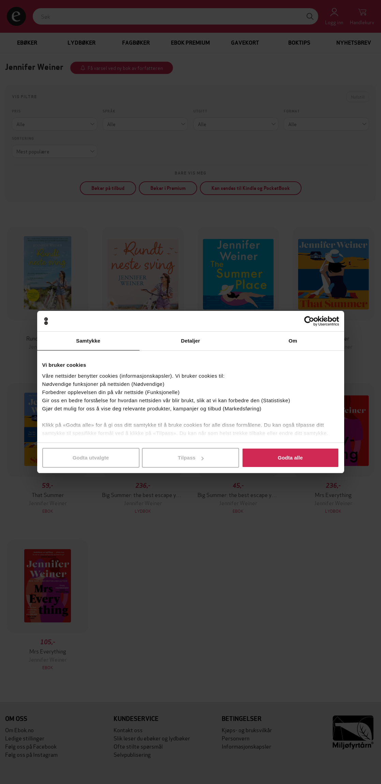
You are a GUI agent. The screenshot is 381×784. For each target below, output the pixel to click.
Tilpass (191, 458)
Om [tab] (293, 341)
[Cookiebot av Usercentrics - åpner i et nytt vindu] (309, 321)
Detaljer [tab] (190, 341)
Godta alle (290, 458)
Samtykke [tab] (88, 341)
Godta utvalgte (91, 458)
